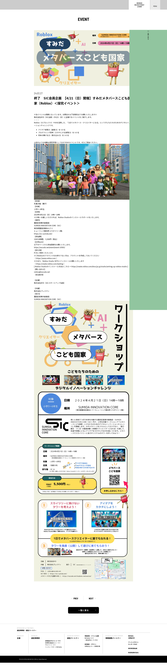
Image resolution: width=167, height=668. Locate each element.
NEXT (91, 598)
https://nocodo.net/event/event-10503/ (49, 247)
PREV (75, 598)
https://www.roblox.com (46, 258)
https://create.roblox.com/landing (49, 263)
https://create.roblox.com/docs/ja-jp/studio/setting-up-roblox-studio (99, 266)
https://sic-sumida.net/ (43, 233)
